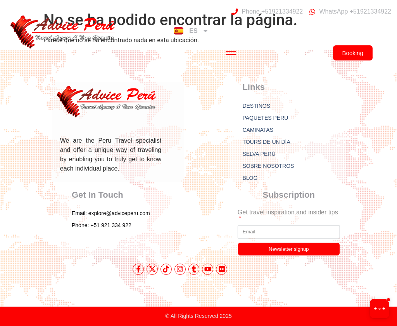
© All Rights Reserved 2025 (198, 316)
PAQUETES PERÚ (265, 118)
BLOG (249, 178)
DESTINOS (256, 106)
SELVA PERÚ (258, 154)
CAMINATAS (257, 130)
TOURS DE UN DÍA (266, 142)
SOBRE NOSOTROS (268, 166)
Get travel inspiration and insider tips (288, 212)
